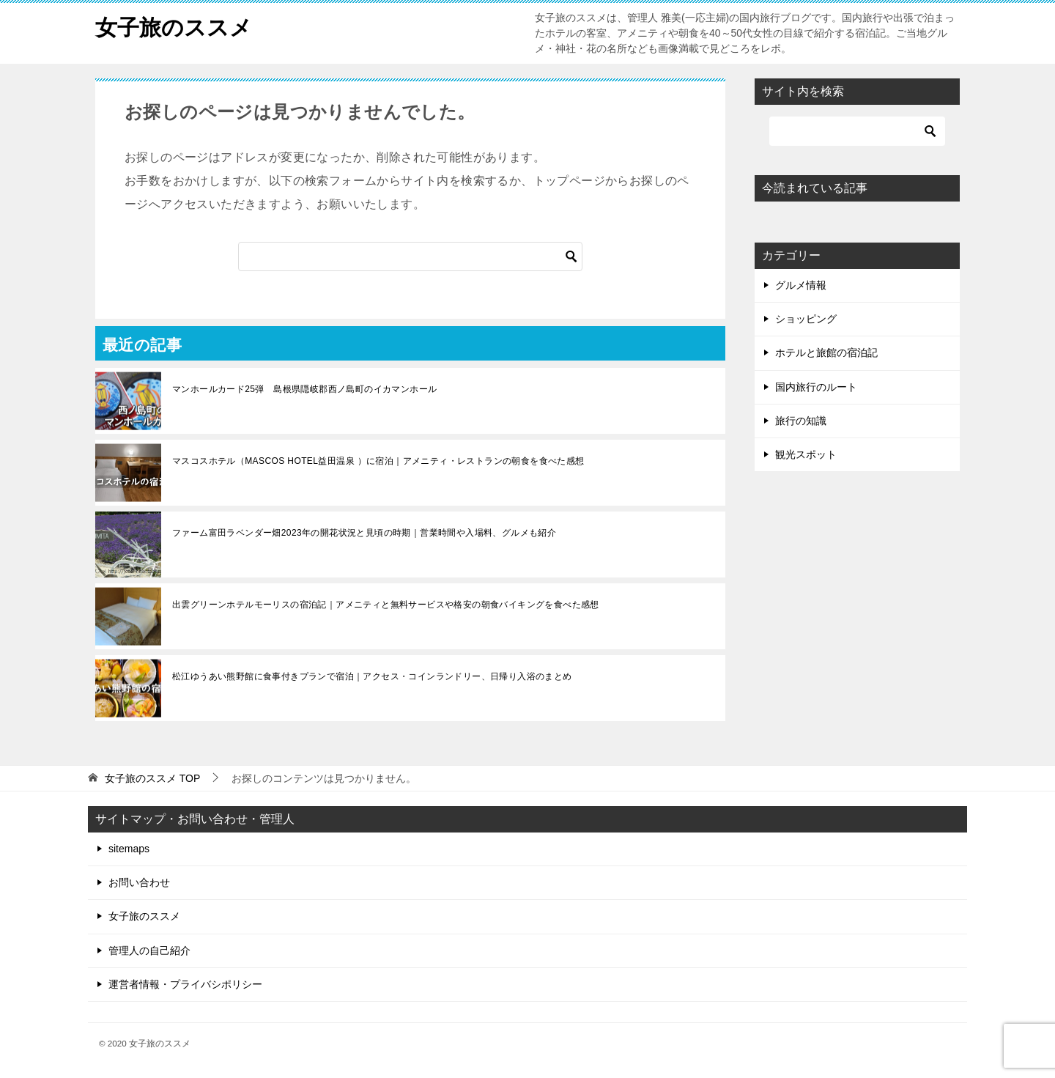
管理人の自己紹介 (149, 950)
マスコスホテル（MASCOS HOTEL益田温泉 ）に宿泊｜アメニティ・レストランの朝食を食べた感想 (378, 461)
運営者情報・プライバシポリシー (185, 984)
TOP (152, 778)
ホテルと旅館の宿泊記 (826, 352)
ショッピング (806, 319)
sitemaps (128, 848)
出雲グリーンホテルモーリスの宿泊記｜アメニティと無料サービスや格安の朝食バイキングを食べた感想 (385, 604)
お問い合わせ (139, 882)
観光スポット (806, 454)
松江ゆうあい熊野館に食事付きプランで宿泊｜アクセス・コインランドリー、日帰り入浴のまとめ (372, 676)
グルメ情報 (800, 285)
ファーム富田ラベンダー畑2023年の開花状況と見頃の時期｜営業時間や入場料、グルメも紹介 (364, 533)
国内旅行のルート (816, 387)
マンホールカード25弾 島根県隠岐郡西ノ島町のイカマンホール (304, 389)
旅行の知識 (800, 421)
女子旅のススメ (173, 25)
